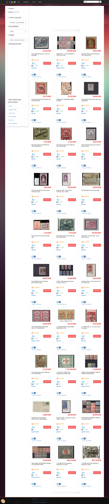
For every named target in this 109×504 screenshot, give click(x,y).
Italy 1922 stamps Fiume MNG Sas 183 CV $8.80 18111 (40, 145)
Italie (59, 113)
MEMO (39, 2)
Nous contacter (35, 502)
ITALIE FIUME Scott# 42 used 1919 (90, 190)
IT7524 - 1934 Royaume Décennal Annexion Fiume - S (65, 282)
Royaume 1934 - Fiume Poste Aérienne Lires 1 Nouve (64, 191)
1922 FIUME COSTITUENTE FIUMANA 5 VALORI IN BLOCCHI (41, 464)
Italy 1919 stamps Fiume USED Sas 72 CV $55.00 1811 (40, 373)
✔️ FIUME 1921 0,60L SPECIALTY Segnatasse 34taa (90, 464)
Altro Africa (61, 68)
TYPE (18, 2)
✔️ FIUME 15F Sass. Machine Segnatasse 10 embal (64, 464)
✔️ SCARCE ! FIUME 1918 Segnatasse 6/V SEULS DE (63, 373)
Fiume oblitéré (12, 116)
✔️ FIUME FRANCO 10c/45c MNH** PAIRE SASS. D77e (65, 327)
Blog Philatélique (43, 502)
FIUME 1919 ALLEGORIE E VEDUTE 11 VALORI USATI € (90, 418)
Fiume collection (13, 123)
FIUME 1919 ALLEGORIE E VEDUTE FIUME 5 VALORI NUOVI (90, 373)
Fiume (10, 106)
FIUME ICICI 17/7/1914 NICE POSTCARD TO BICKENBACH (39, 418)
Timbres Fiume (13, 109)
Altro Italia (36, 431)
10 (79, 30)
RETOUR (16, 12)
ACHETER (47, 63)
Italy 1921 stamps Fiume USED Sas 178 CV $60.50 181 (90, 54)
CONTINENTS (26, 2)
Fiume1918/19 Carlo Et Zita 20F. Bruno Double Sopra (39, 282)
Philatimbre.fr (35, 499)
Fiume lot (11, 120)
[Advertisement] (17, 72)
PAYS (34, 2)
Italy (84, 68)
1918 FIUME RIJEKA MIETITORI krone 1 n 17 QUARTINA (39, 327)
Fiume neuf (12, 113)
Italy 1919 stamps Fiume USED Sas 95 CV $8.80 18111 (65, 236)
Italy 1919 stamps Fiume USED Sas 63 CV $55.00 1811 (65, 145)
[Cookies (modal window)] (3, 501)
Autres (35, 68)
